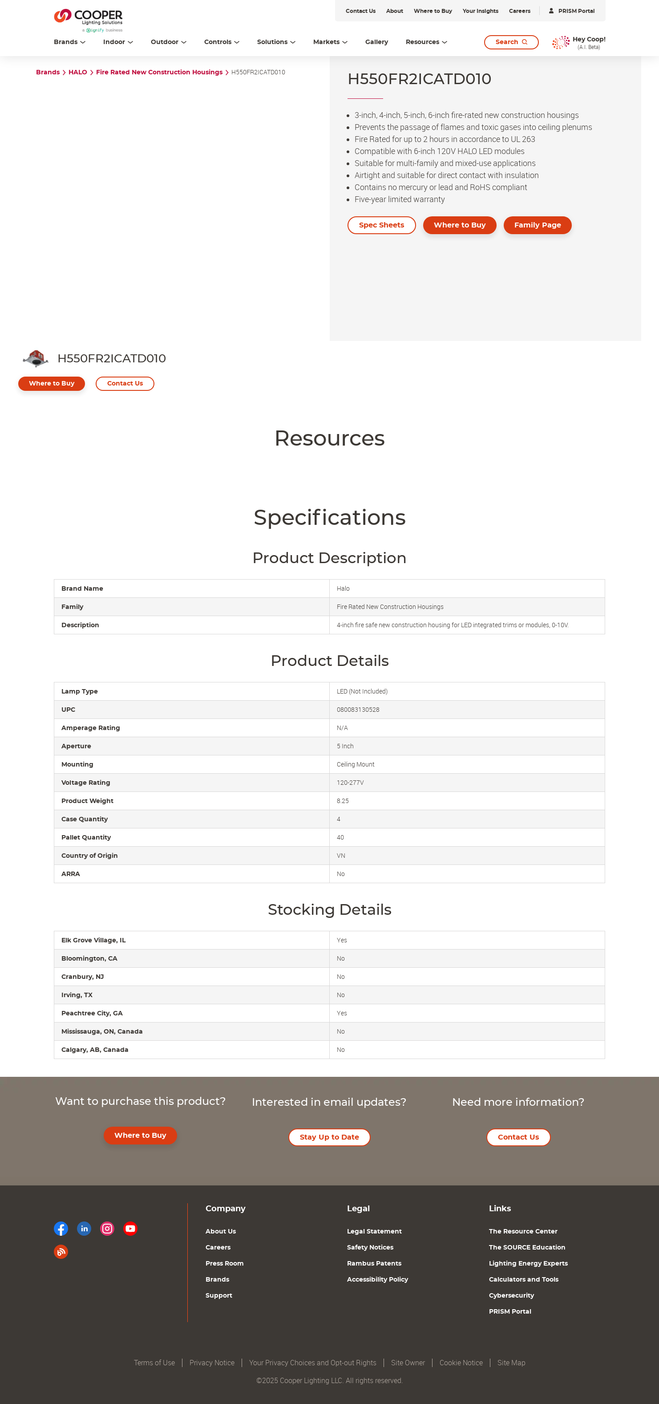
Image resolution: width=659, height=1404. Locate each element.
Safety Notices (370, 1248)
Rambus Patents (374, 1264)
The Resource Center (523, 1232)
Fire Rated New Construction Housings (159, 72)
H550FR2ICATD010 (258, 72)
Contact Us (125, 384)
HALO (78, 72)
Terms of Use (154, 1363)
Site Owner (408, 1363)
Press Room (225, 1264)
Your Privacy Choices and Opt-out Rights (312, 1363)
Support (219, 1296)
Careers (218, 1248)
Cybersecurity (511, 1296)
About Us (221, 1232)
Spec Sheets (381, 225)
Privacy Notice (212, 1363)
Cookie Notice (461, 1363)
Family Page (537, 225)
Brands (48, 72)
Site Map (511, 1363)
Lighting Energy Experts (528, 1264)
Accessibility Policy (377, 1280)
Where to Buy (460, 225)
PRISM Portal (510, 1312)
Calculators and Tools (523, 1280)
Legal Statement (374, 1232)
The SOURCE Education (527, 1248)
